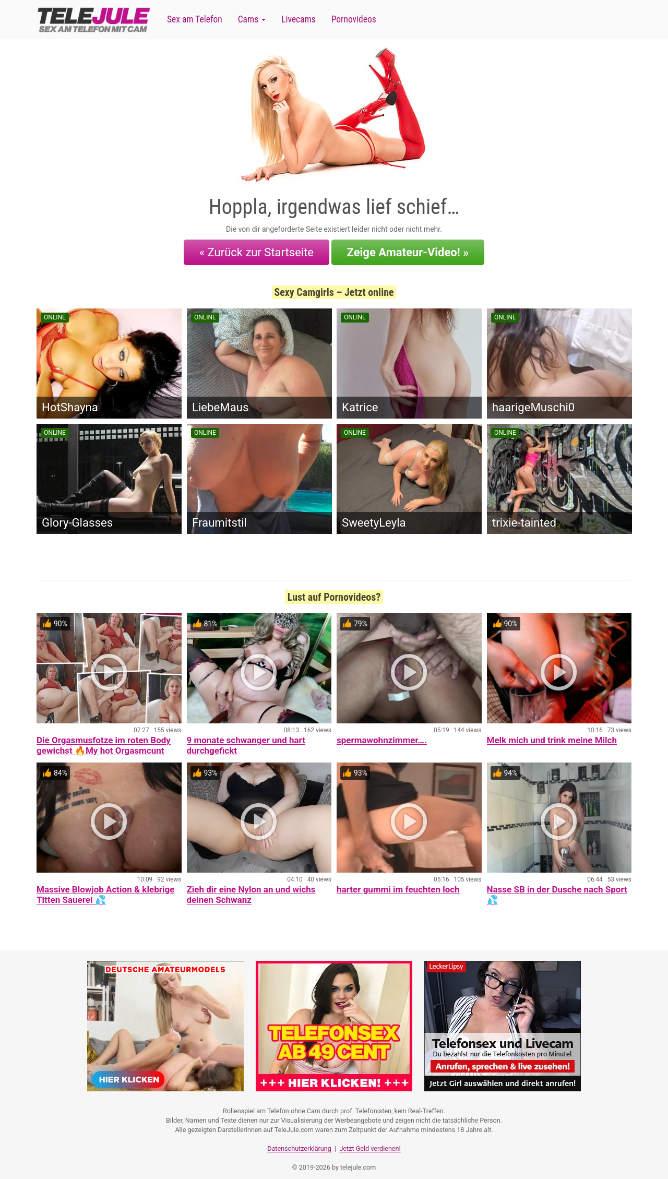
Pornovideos (353, 19)
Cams (252, 19)
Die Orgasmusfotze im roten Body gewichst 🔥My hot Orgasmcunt (104, 740)
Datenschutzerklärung (299, 1140)
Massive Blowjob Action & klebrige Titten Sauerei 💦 (105, 889)
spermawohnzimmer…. (382, 735)
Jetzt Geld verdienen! (369, 1140)
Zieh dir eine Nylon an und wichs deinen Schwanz (251, 889)
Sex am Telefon (194, 19)
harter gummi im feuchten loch (398, 884)
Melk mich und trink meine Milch (552, 735)
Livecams (298, 19)
